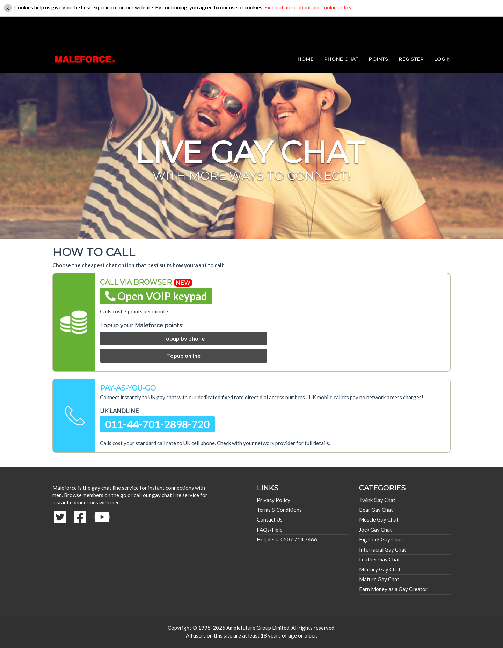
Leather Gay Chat (379, 559)
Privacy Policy (273, 500)
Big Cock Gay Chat (380, 539)
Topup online (184, 355)
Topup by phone (184, 338)
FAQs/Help (270, 529)
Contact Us (270, 519)
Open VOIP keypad (156, 296)
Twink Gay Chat (377, 500)
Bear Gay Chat (376, 510)
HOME (306, 31)
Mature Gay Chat (379, 579)
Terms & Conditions (279, 510)
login (442, 31)
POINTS (378, 31)
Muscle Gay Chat (379, 519)
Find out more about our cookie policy (308, 7)
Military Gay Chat (380, 569)
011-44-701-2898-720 (157, 424)
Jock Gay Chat (375, 529)
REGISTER (411, 31)
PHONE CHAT (341, 31)
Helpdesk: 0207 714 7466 (287, 539)
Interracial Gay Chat (382, 549)
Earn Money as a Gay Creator (393, 589)
